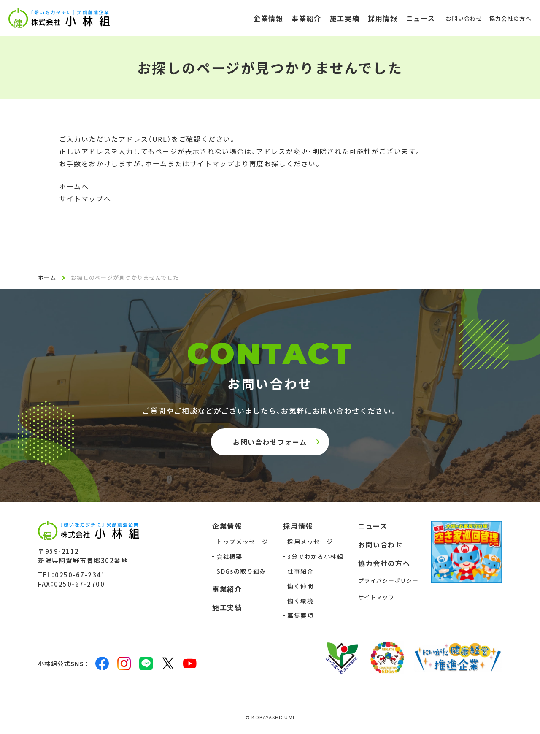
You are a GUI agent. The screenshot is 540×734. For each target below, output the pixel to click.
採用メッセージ (310, 542)
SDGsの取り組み (241, 572)
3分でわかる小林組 (315, 557)
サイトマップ (376, 598)
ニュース (372, 527)
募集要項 (300, 616)
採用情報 (298, 527)
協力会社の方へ (384, 564)
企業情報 (227, 527)
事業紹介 (227, 590)
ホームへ (74, 186)
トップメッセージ (242, 542)
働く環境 (300, 601)
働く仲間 (300, 586)
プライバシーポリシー (388, 581)
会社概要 (229, 557)
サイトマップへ (85, 198)
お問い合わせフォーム (270, 442)
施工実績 (227, 608)
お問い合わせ (380, 545)
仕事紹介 (300, 572)
